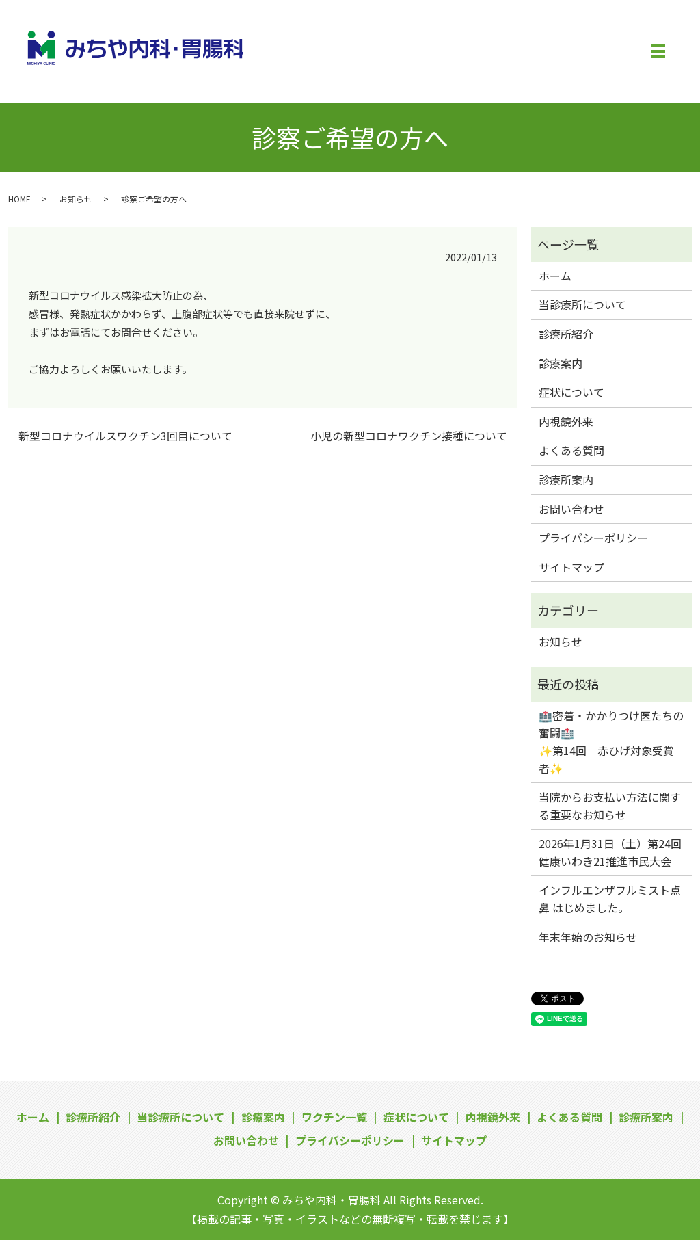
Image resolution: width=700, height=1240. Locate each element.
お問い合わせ (571, 509)
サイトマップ (571, 567)
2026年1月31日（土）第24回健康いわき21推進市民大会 (610, 852)
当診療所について (582, 304)
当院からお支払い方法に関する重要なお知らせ (610, 806)
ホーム (555, 275)
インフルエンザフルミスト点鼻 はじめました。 (610, 899)
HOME (19, 199)
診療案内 (560, 363)
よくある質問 (571, 450)
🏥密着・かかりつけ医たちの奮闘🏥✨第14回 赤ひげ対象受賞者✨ (611, 741)
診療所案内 (566, 479)
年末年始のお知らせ (588, 937)
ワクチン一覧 (334, 1117)
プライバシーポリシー (593, 537)
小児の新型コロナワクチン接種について (408, 435)
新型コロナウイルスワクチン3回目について (125, 435)
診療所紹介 (566, 334)
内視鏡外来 (566, 421)
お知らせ (75, 199)
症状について (571, 392)
